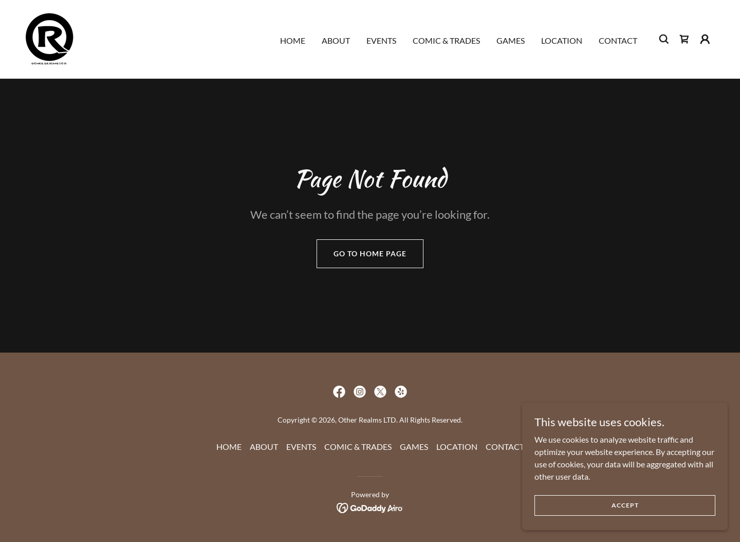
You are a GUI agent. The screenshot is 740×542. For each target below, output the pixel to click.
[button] (705, 39)
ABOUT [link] (336, 40)
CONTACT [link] (618, 40)
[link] (50, 38)
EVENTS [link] (381, 40)
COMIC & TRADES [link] (446, 40)
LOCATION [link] (561, 40)
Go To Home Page (370, 253)
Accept (625, 505)
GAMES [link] (510, 40)
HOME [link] (292, 40)
